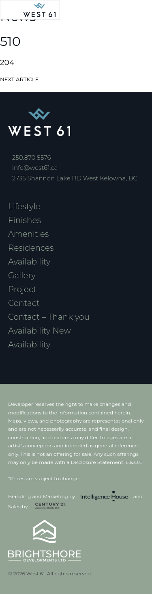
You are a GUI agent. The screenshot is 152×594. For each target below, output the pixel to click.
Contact (24, 303)
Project (22, 289)
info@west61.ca (35, 167)
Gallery (22, 275)
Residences (31, 248)
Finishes (24, 220)
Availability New (39, 331)
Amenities (28, 234)
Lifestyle (24, 206)
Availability (29, 262)
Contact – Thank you (49, 317)
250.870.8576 (31, 157)
